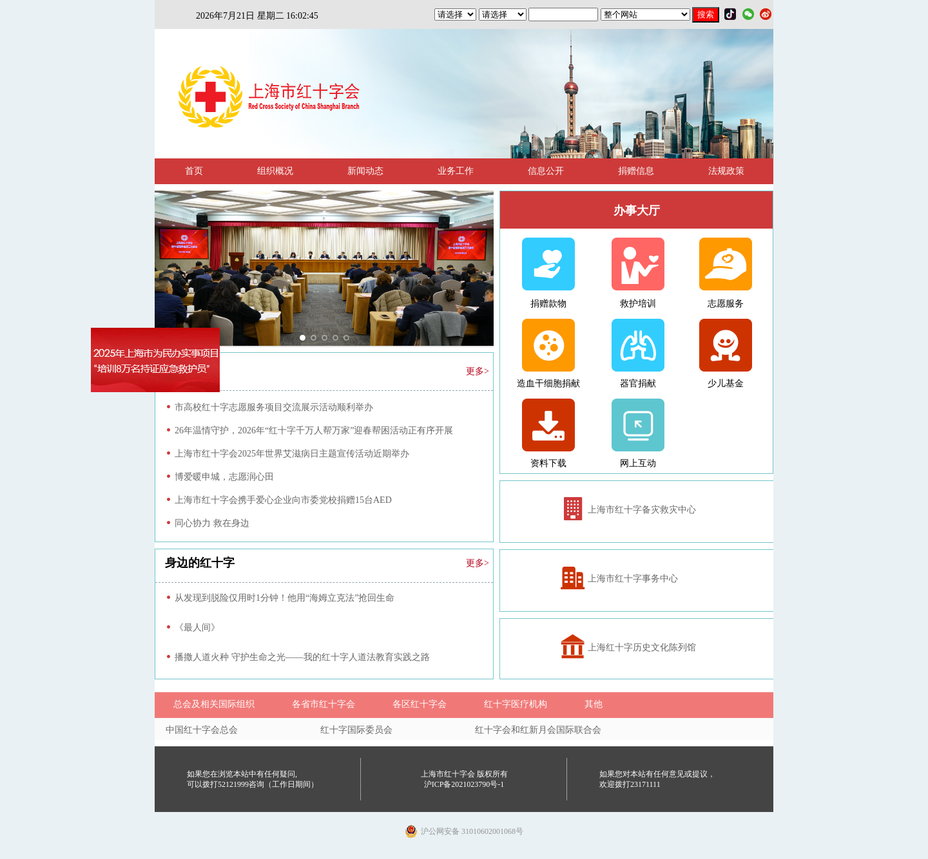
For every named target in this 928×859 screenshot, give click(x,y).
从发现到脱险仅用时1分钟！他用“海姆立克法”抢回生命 (284, 598)
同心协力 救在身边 (212, 523)
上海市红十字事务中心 (633, 578)
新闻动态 (365, 171)
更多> (477, 371)
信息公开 (546, 171)
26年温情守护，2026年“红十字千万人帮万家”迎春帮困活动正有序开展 (314, 430)
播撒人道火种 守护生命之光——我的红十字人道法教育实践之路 (302, 657)
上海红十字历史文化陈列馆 (642, 647)
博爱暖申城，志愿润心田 (224, 477)
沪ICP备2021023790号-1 (464, 784)
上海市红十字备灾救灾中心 (642, 509)
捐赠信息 (636, 171)
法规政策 (726, 171)
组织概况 (275, 171)
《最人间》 (197, 627)
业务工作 (456, 171)
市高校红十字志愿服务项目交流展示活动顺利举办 (274, 407)
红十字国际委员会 (356, 730)
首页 (194, 171)
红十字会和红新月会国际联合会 (538, 730)
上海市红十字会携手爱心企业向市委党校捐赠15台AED (283, 500)
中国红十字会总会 (202, 730)
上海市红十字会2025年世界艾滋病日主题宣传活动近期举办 (292, 453)
